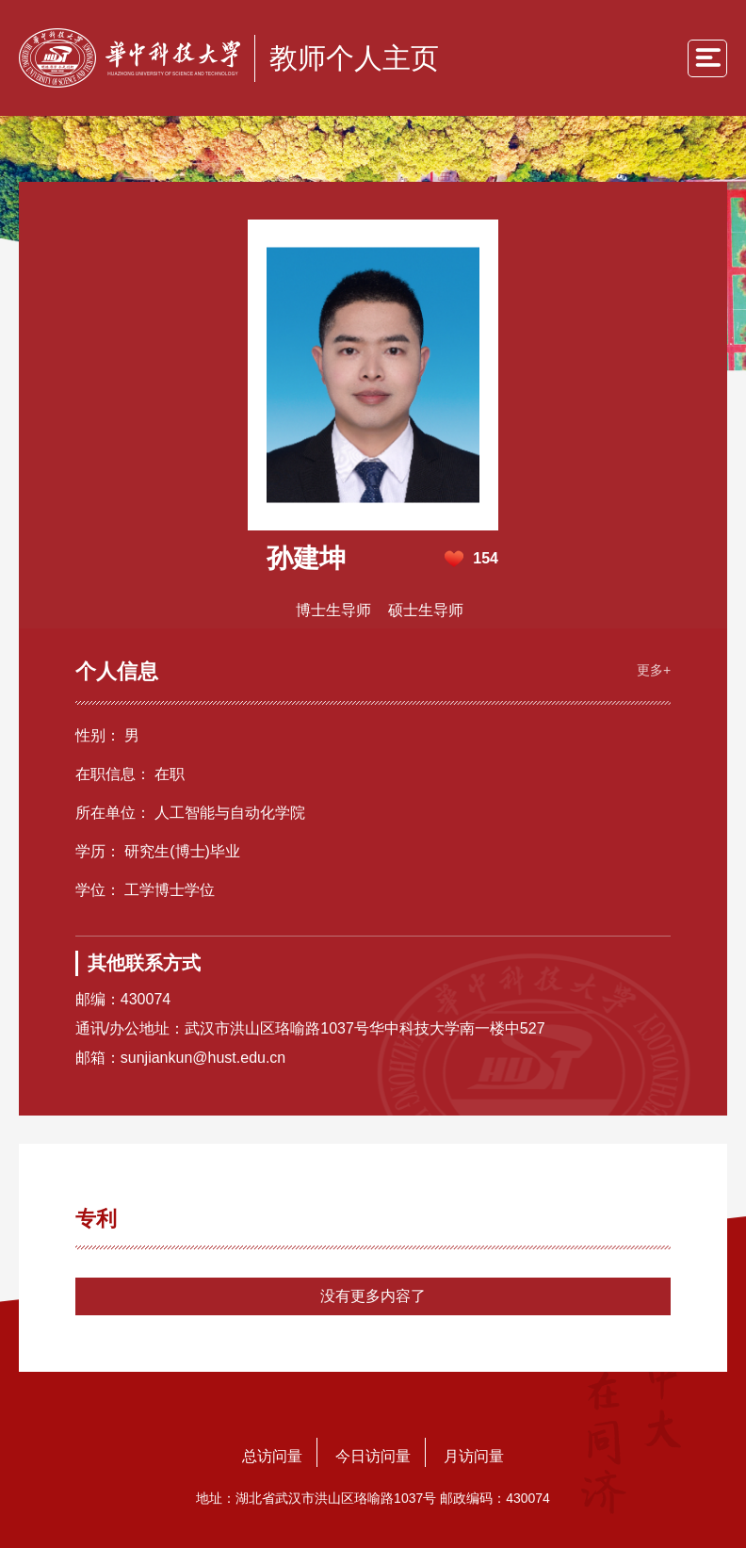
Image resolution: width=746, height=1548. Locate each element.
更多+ (654, 669)
